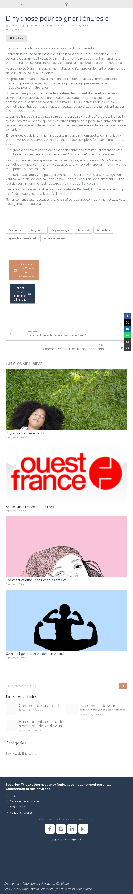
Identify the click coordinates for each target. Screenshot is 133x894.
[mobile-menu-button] (111, 4)
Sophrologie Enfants (18, 753)
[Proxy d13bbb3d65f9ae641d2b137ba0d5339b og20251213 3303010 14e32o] (11, 709)
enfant (77, 68)
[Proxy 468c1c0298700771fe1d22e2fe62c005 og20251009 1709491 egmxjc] (72, 709)
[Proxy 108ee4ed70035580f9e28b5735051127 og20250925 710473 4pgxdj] (11, 725)
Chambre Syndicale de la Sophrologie (66, 889)
